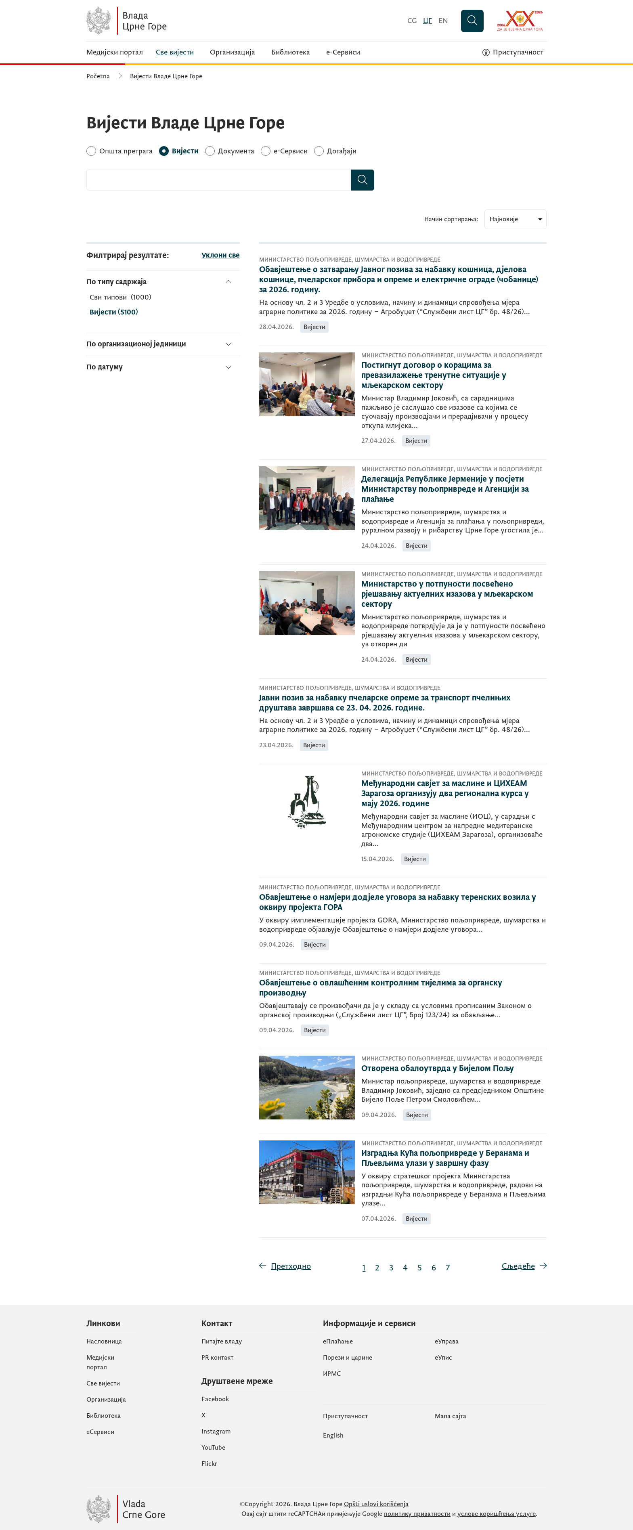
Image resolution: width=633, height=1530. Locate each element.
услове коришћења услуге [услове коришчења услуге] (496, 1514)
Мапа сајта (450, 1416)
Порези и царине (347, 1358)
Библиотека (290, 52)
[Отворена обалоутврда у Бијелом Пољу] (454, 1069)
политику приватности (417, 1514)
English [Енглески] (333, 1435)
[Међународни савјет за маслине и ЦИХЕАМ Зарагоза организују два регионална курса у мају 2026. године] (454, 794)
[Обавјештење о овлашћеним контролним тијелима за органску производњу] (403, 988)
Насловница (104, 1341)
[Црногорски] (427, 20)
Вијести (114, 312)
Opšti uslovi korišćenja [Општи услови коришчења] (376, 1504)
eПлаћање (338, 1341)
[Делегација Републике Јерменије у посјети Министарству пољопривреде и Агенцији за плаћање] (454, 489)
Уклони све (220, 256)
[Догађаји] (341, 151)
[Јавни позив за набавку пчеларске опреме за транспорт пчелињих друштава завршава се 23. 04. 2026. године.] (403, 703)
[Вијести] (185, 151)
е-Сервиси (343, 52)
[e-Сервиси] (291, 151)
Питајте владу (221, 1341)
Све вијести (175, 52)
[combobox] (219, 180)
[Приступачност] (512, 52)
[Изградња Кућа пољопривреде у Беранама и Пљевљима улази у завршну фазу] (454, 1159)
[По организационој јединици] (163, 344)
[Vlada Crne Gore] (165, 20)
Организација (232, 52)
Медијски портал (114, 52)
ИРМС (332, 1374)
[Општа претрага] (126, 151)
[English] (443, 20)
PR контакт (217, 1358)
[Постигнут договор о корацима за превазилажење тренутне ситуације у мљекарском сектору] (454, 375)
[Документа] (236, 151)
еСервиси (100, 1432)
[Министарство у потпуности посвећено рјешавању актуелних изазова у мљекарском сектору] (454, 594)
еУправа (447, 1341)
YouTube (213, 1448)
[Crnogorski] (412, 20)
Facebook (215, 1399)
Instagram (216, 1431)
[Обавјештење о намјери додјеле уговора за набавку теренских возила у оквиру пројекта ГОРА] (403, 903)
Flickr (209, 1464)
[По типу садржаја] (163, 281)
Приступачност (345, 1416)
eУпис (443, 1358)
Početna (98, 76)
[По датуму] (163, 364)
